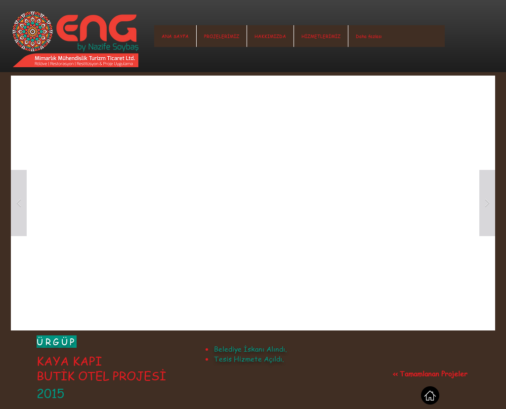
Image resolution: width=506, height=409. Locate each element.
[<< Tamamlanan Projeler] (429, 373)
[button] (221, 36)
